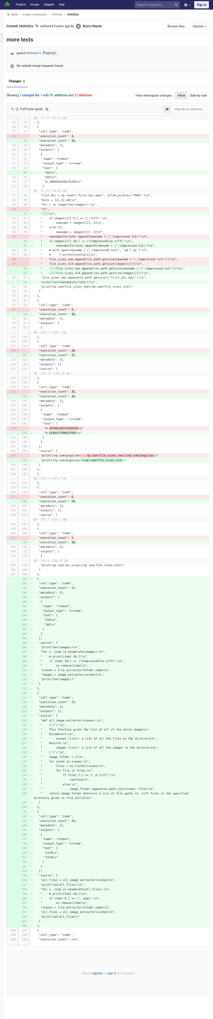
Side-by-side (198, 95)
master (58, 53)
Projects (21, 4)
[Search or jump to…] (158, 5)
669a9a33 (42, 53)
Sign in (201, 5)
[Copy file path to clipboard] (55, 109)
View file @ (189, 109)
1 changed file (39, 95)
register (101, 973)
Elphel (20, 14)
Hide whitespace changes (154, 95)
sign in (116, 973)
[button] (5, 1013)
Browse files (176, 26)
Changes (25, 81)
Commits (65, 14)
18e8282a (81, 14)
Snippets (49, 4)
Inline (181, 95)
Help (62, 4)
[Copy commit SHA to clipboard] (45, 26)
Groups (35, 4)
